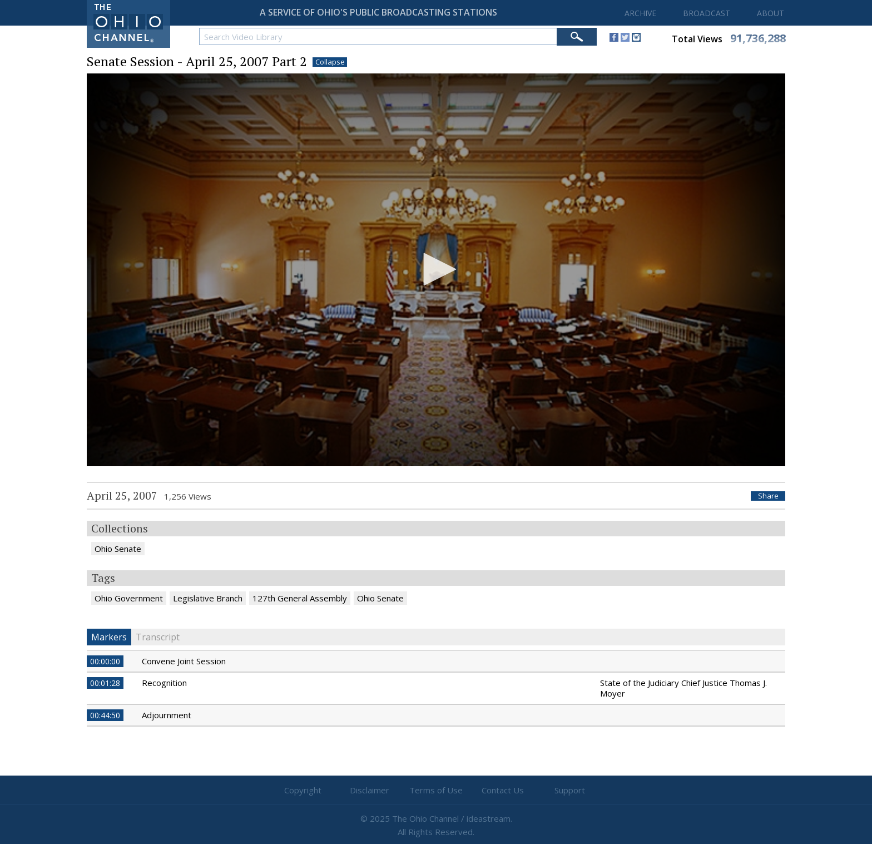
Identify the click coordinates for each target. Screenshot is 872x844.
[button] (436, 269)
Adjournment (166, 714)
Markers (109, 637)
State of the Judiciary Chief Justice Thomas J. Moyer (683, 688)
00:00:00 (105, 661)
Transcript (158, 637)
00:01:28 (105, 683)
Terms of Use (436, 790)
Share (768, 496)
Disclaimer (369, 790)
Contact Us (503, 790)
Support (569, 790)
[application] (436, 270)
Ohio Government (129, 598)
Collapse (330, 62)
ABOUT (770, 13)
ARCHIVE (640, 13)
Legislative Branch (207, 598)
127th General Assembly (299, 598)
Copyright (302, 790)
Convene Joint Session (184, 661)
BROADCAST (706, 13)
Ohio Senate (118, 548)
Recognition (164, 682)
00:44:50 (105, 715)
